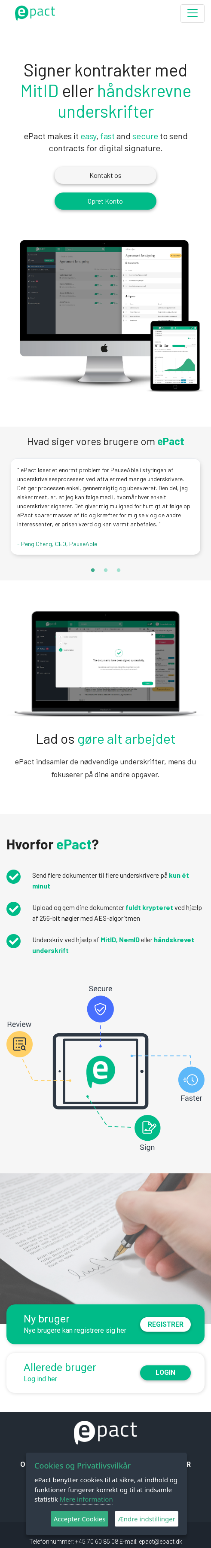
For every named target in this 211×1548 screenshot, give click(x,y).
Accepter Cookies (80, 1518)
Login (167, 1373)
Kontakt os (105, 175)
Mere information (86, 1499)
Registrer (167, 1324)
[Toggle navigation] (192, 13)
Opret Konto (105, 201)
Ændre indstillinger (146, 1518)
